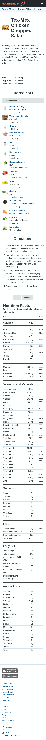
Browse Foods (7, 683)
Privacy (4, 715)
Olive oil (13, 126)
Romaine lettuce (17, 162)
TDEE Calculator (8, 689)
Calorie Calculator (8, 686)
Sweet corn (14, 181)
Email (5, 732)
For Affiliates (6, 712)
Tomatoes (14, 172)
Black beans (15, 201)
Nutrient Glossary (8, 692)
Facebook (7, 727)
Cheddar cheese (17, 211)
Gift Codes (5, 697)
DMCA (4, 718)
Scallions (13, 191)
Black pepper (15, 152)
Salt (11, 142)
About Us (5, 707)
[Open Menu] (42, 3)
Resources (5, 700)
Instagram (7, 730)
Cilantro (13, 217)
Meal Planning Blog (8, 695)
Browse (5, 9)
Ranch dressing (16, 107)
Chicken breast (16, 133)
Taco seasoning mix (18, 116)
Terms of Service (8, 721)
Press (4, 709)
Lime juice (14, 227)
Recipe (13, 9)
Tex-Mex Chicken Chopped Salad (21, 27)
